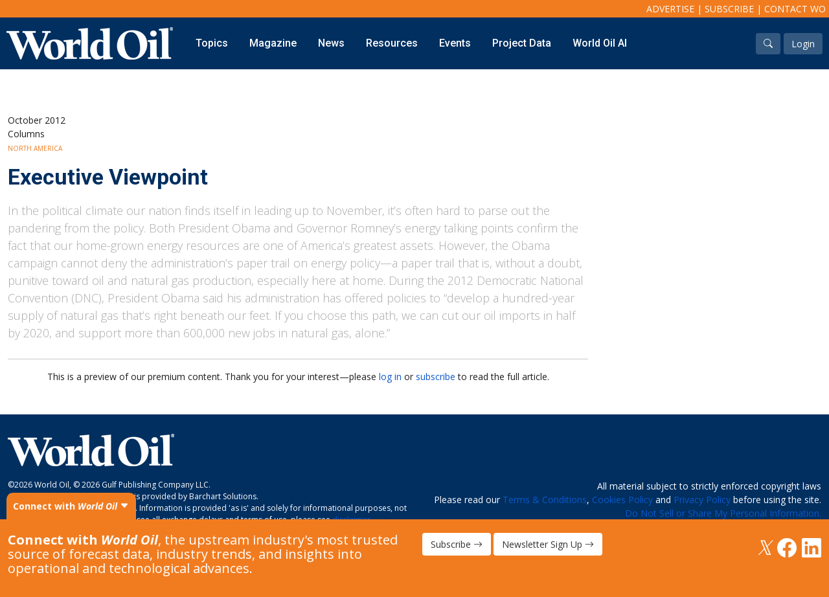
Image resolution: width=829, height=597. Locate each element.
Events (455, 43)
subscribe (435, 376)
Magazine (273, 43)
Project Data (521, 43)
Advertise (670, 9)
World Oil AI (600, 43)
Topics (212, 43)
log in (390, 376)
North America (35, 148)
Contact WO (795, 9)
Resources (392, 43)
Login (803, 44)
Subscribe (729, 9)
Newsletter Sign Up (548, 544)
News (331, 43)
